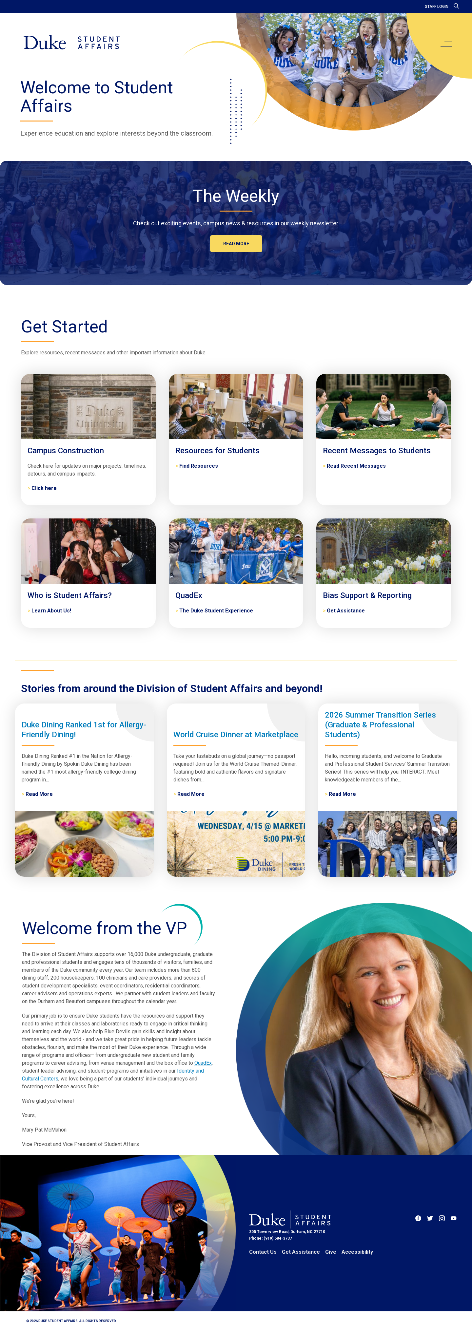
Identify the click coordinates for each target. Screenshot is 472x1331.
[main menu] (444, 42)
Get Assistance (301, 1252)
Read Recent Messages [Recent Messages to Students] (356, 466)
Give (330, 1252)
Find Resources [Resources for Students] (198, 466)
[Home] (71, 42)
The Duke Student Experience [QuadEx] (216, 611)
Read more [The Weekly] (236, 243)
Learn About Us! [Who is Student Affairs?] (51, 611)
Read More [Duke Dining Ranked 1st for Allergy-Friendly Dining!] (39, 794)
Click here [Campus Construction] (44, 488)
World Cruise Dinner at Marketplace (235, 734)
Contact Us (263, 1252)
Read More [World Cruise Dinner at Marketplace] (191, 794)
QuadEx (203, 1063)
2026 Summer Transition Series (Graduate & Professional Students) (380, 724)
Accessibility (357, 1252)
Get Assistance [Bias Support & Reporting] (346, 611)
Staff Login (436, 6)
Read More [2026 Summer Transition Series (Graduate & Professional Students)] (342, 794)
